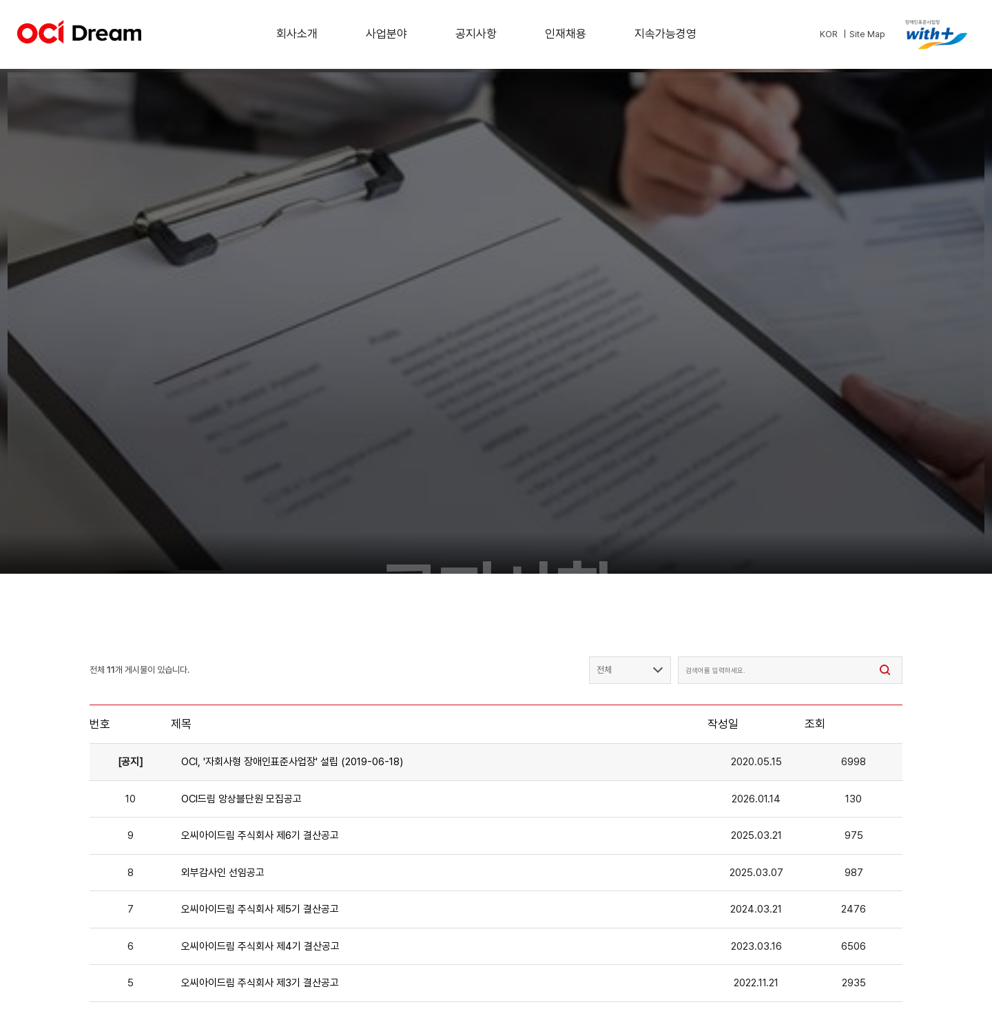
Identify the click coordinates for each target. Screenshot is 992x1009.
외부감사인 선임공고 (223, 872)
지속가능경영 (665, 34)
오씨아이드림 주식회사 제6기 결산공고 (260, 835)
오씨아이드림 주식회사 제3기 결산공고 (260, 983)
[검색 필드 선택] (630, 670)
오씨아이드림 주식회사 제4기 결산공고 (260, 946)
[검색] (885, 670)
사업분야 (386, 34)
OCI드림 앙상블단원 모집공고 (241, 799)
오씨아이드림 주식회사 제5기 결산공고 (260, 909)
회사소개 (297, 34)
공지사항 (476, 34)
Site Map (867, 34)
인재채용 (565, 34)
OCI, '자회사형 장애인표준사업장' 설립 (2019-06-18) (292, 762)
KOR (829, 34)
